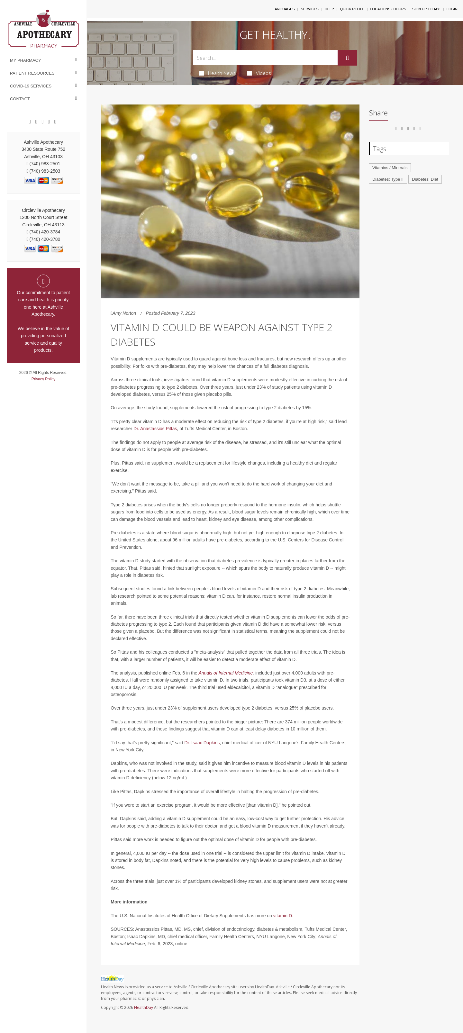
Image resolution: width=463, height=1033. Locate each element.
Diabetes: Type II (388, 179)
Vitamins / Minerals (390, 167)
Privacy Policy (44, 379)
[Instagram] (49, 121)
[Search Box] (265, 57)
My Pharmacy (25, 60)
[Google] (36, 121)
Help (329, 9)
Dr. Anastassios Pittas (155, 428)
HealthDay (143, 1007)
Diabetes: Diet (425, 179)
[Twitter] (55, 121)
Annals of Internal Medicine (225, 672)
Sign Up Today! (426, 9)
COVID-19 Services (30, 86)
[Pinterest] (43, 121)
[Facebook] (30, 121)
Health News (217, 73)
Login (452, 9)
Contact (20, 98)
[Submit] (347, 58)
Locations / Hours (388, 9)
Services (309, 9)
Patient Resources (32, 73)
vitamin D (282, 915)
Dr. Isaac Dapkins (202, 742)
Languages (284, 9)
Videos (259, 73)
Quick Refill (352, 9)
